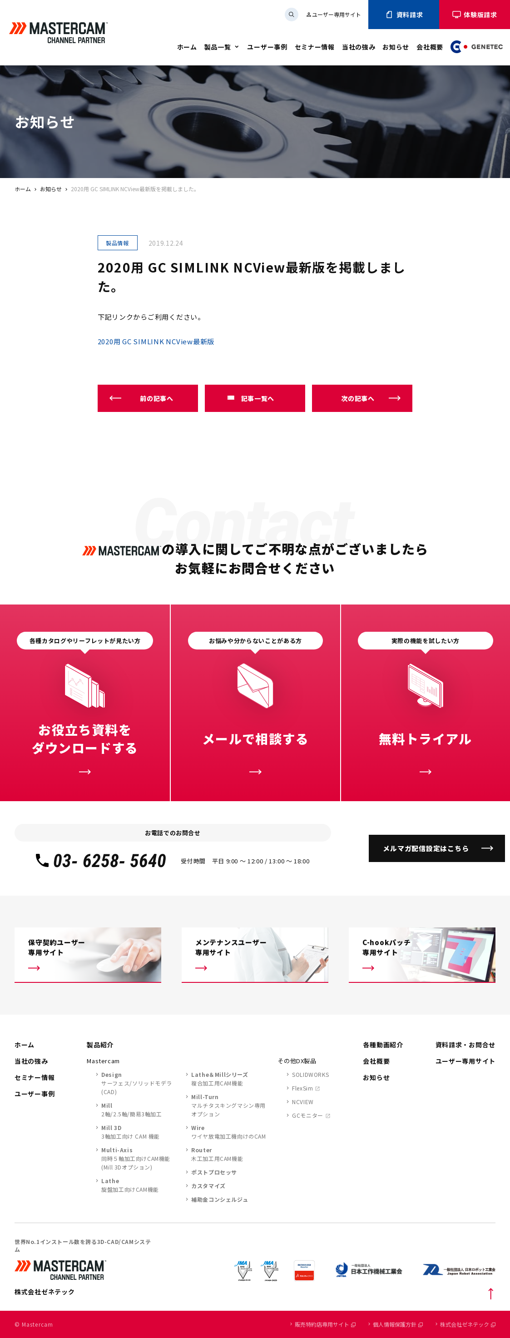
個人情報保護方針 (398, 1324)
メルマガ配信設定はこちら (426, 848)
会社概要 (429, 46)
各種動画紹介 (383, 1044)
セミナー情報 (315, 46)
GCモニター (307, 1115)
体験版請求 (474, 14)
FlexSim (302, 1088)
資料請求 (404, 14)
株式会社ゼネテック (467, 1324)
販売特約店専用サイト (325, 1324)
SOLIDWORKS (310, 1074)
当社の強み (359, 46)
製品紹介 (100, 1044)
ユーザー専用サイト (333, 14)
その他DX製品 (297, 1060)
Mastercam (103, 1060)
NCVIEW (303, 1101)
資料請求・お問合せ (465, 1044)
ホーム (187, 46)
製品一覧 (217, 46)
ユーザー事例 (267, 46)
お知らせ (395, 46)
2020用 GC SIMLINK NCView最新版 (156, 341)
